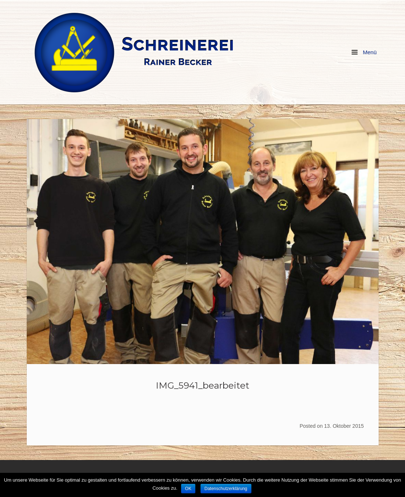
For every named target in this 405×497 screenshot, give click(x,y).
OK (188, 488)
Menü (363, 52)
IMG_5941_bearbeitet (202, 385)
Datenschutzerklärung (226, 488)
